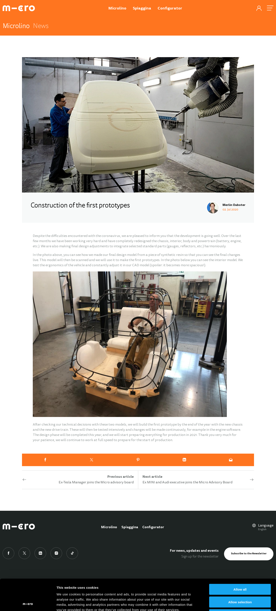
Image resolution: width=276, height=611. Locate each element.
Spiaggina (129, 527)
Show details (226, 602)
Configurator (153, 527)
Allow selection (240, 571)
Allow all (240, 558)
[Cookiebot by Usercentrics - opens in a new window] (28, 602)
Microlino (109, 527)
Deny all (240, 583)
